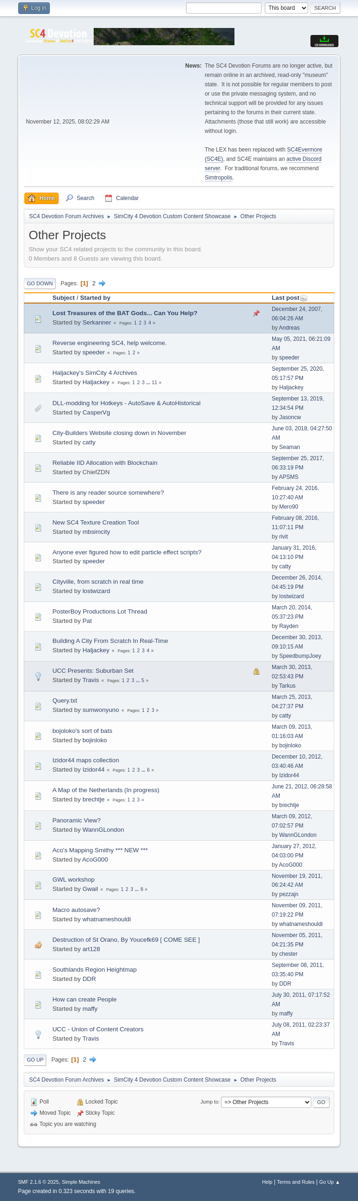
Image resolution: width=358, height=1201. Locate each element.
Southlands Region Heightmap (94, 969)
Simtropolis (218, 177)
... (148, 382)
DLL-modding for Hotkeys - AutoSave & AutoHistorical (126, 403)
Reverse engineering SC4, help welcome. (109, 342)
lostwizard (96, 590)
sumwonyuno (101, 709)
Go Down (40, 283)
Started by (95, 297)
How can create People (84, 999)
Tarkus (287, 686)
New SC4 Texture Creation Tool (95, 522)
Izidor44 (93, 769)
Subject (63, 297)
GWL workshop (73, 879)
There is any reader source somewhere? (108, 492)
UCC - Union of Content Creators (98, 1029)
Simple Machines (81, 1182)
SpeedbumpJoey (300, 656)
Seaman (289, 447)
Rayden (288, 626)
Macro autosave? (76, 909)
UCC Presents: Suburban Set (92, 670)
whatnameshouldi (107, 919)
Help (267, 1182)
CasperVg (96, 412)
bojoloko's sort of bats (82, 730)
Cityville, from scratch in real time (98, 581)
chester (288, 954)
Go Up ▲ (329, 1182)
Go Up (35, 1060)
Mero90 (288, 507)
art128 (91, 949)
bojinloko (95, 740)
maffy (90, 1008)
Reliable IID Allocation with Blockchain (104, 462)
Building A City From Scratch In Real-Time (110, 640)
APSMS (288, 477)
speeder (94, 352)
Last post (290, 297)
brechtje (93, 799)
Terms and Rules (296, 1182)
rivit (283, 536)
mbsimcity (96, 531)
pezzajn (288, 894)
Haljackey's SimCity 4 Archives (94, 372)
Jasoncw (290, 417)
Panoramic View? (76, 820)
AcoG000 (95, 859)
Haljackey (96, 382)
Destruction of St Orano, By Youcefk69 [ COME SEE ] (126, 939)
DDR (89, 978)
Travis (91, 679)
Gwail (90, 888)
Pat (87, 620)
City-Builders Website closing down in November (119, 432)
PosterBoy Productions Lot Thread (99, 611)
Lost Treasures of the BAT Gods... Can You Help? (124, 313)
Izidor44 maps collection (85, 760)
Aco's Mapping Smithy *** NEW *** (100, 850)
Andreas (289, 327)
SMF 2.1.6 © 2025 (38, 1182)
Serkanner (97, 322)
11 (154, 382)
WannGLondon (103, 829)
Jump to (209, 1101)
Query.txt (64, 700)
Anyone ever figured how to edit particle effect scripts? (126, 552)
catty (89, 442)
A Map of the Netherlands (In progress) (105, 790)
